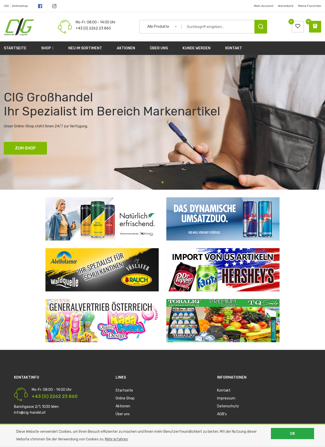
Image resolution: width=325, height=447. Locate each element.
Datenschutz (228, 406)
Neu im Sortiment (85, 48)
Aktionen (126, 48)
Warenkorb (286, 6)
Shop (47, 48)
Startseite (15, 48)
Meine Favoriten (309, 6)
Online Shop (125, 398)
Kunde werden (196, 48)
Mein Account (263, 6)
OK (292, 433)
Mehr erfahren (116, 439)
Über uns (159, 48)
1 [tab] (162, 182)
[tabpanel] (162, 122)
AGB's (222, 414)
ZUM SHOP (25, 148)
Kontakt (233, 48)
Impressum (226, 398)
